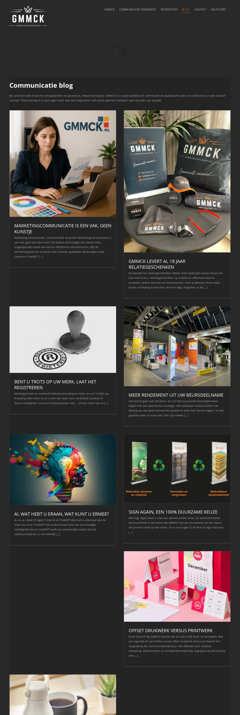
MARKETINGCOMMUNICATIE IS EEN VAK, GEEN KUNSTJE (62, 228)
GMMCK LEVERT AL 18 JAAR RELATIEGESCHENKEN (157, 264)
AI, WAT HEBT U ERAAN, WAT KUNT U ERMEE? (61, 514)
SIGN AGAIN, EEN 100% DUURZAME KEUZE (173, 512)
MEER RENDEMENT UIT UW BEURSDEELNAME (176, 395)
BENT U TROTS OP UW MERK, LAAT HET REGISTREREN (55, 384)
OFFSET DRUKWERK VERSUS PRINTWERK (171, 630)
